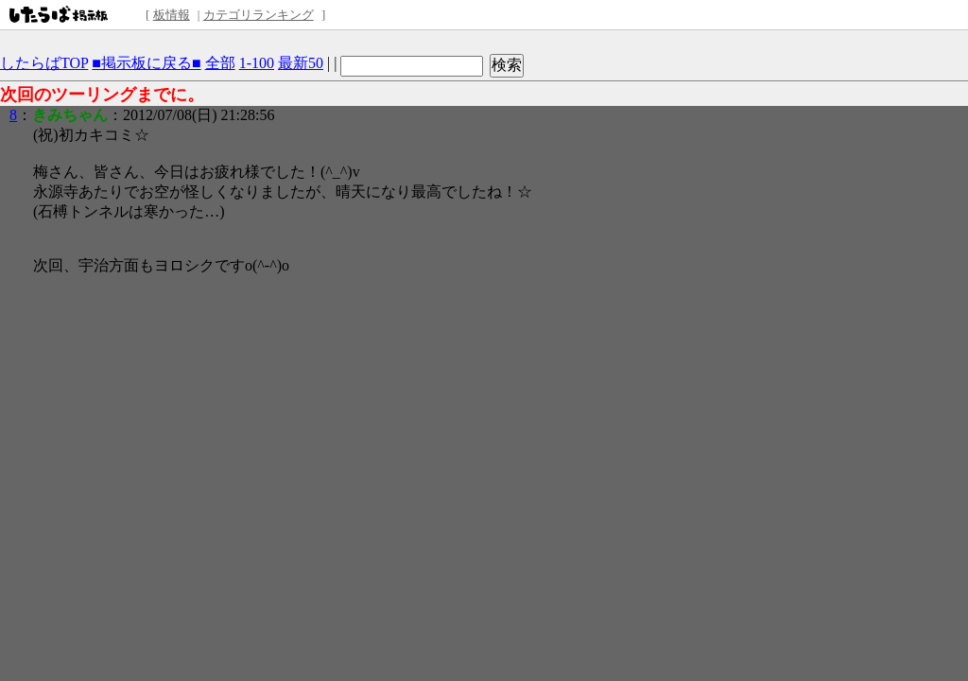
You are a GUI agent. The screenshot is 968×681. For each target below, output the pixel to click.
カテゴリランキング (258, 15)
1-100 (256, 63)
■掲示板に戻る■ (146, 63)
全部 (220, 63)
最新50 (300, 63)
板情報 (171, 15)
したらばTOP (44, 63)
